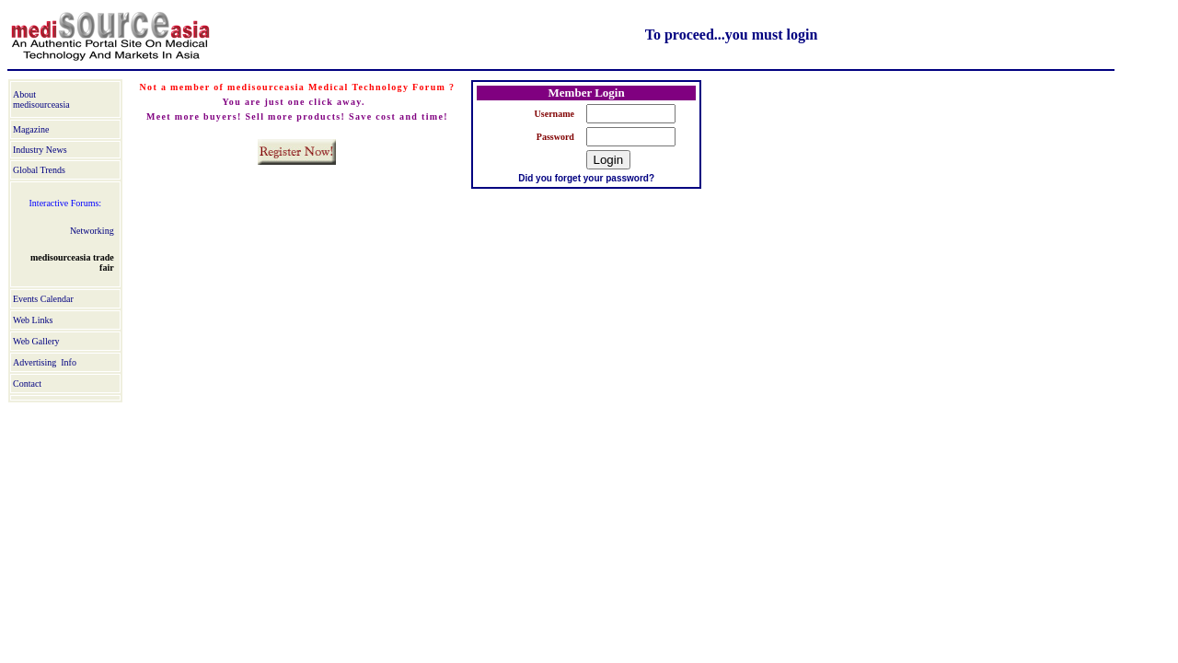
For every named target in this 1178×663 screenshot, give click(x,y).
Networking (92, 231)
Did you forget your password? (586, 178)
